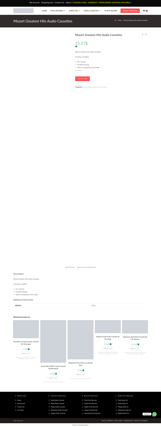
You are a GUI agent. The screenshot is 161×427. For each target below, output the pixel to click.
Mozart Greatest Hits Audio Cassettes (136, 20)
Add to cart (82, 79)
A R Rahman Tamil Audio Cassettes (133, 352)
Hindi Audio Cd (123, 403)
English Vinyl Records (91, 407)
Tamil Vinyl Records (90, 400)
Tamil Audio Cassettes (30, 357)
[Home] (115, 20)
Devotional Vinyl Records (92, 413)
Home (19, 400)
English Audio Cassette (58, 413)
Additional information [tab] (86, 267)
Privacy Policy (118, 420)
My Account (35, 2)
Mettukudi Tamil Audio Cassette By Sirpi (80, 364)
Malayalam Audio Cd (124, 410)
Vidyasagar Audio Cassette (26, 358)
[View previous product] (142, 34)
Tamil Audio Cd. (123, 400)
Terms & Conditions (107, 420)
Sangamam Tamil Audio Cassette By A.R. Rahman (135, 338)
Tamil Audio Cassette (57, 400)
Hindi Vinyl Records (90, 403)
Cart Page (20, 410)
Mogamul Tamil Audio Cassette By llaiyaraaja (107, 338)
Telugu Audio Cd (123, 407)
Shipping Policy (128, 420)
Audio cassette (87, 87)
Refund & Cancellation (141, 420)
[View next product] (146, 34)
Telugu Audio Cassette (58, 407)
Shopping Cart (47, 2)
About (68, 2)
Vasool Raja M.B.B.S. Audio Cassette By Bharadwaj (53, 367)
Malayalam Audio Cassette (59, 410)
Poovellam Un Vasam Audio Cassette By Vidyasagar (26, 343)
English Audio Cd (123, 413)
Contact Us (59, 2)
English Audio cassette (100, 87)
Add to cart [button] (26, 353)
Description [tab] (69, 267)
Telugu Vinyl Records (91, 410)
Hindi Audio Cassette (57, 403)
